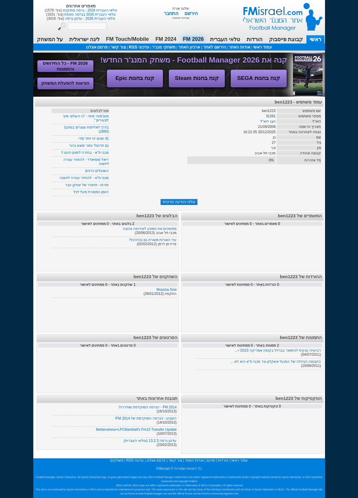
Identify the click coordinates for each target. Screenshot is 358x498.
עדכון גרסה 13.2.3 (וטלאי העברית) (150, 441)
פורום (211, 460)
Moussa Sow (166, 290)
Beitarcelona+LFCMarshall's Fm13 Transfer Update (136, 429)
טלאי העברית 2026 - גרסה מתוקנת (89, 10)
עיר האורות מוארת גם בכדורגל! (153, 240)
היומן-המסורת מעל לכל (91, 192)
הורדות (255, 39)
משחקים (116, 460)
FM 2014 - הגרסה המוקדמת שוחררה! (147, 407)
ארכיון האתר (189, 47)
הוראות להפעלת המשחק (65, 83)
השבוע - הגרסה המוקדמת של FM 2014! (145, 418)
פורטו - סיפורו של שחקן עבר (87, 185)
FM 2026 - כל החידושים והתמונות (65, 66)
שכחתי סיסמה (180, 17)
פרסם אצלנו (97, 47)
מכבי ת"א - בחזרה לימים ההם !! (85, 153)
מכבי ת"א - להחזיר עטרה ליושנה (84, 178)
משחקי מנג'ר (163, 47)
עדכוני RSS (139, 47)
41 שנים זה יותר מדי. (93, 138)
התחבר (171, 13)
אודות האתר (239, 47)
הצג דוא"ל (268, 121)
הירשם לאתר (214, 47)
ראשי (315, 39)
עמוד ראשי (279, 14)
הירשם (191, 13)
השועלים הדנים (97, 171)
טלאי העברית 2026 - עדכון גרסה (89, 18)
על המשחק (50, 39)
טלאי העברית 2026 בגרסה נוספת (89, 14)
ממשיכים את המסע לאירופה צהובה (149, 229)
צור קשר (118, 47)
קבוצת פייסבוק (286, 39)
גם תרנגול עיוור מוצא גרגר (89, 145)
